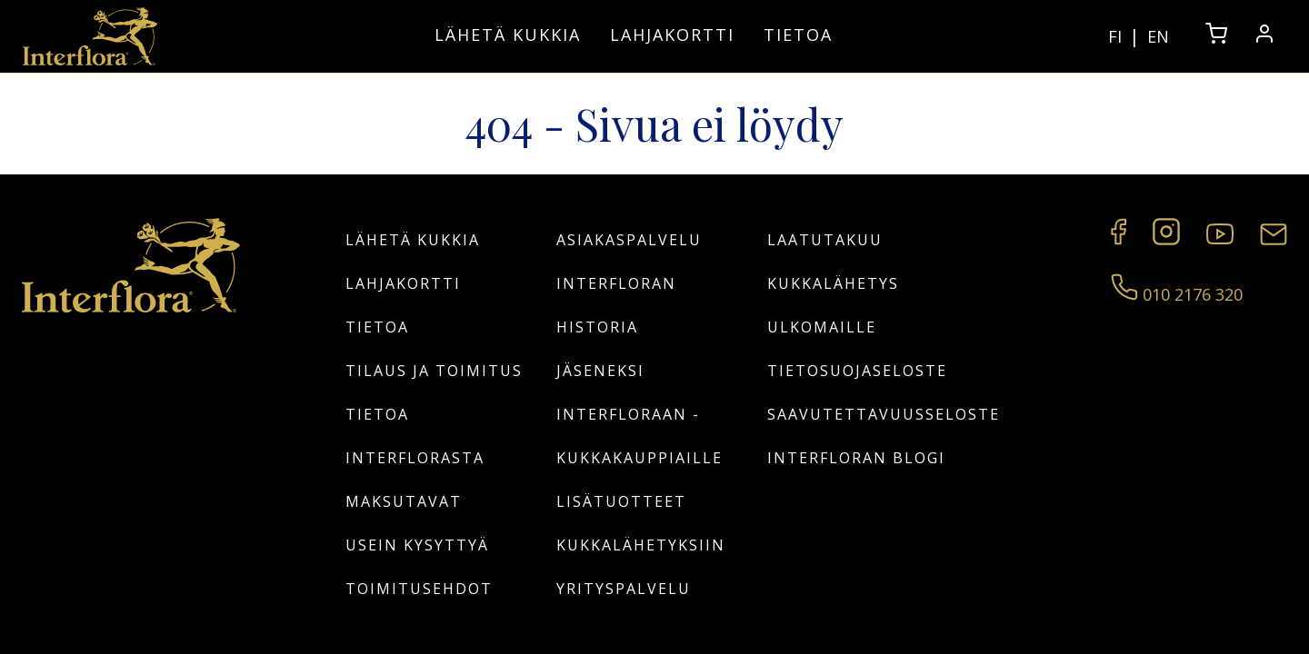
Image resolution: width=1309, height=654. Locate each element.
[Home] (90, 36)
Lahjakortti (672, 34)
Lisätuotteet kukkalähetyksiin (640, 523)
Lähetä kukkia (508, 34)
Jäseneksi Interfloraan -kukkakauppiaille (639, 414)
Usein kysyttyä (417, 545)
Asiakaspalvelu (629, 240)
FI (1115, 36)
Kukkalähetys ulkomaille (833, 305)
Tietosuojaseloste (857, 371)
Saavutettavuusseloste (865, 414)
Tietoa (798, 34)
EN (1158, 36)
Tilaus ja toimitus (434, 371)
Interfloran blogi (856, 458)
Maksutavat (403, 501)
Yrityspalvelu (623, 589)
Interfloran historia (616, 305)
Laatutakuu (825, 240)
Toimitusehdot (419, 589)
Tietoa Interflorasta (415, 436)
